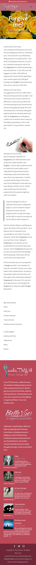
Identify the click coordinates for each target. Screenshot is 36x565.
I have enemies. (9, 320)
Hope (5, 307)
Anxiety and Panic (10, 336)
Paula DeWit (13, 30)
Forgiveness (9, 33)
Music (6, 345)
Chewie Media (9, 559)
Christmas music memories (13, 324)
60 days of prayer (10, 315)
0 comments (26, 33)
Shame (17, 33)
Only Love (7, 311)
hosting (20, 562)
